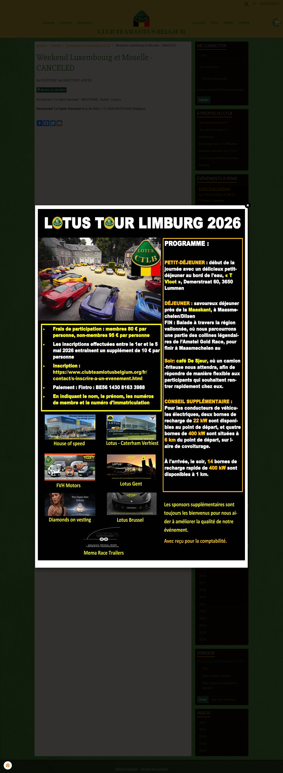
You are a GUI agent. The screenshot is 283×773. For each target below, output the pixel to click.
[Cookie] (8, 765)
